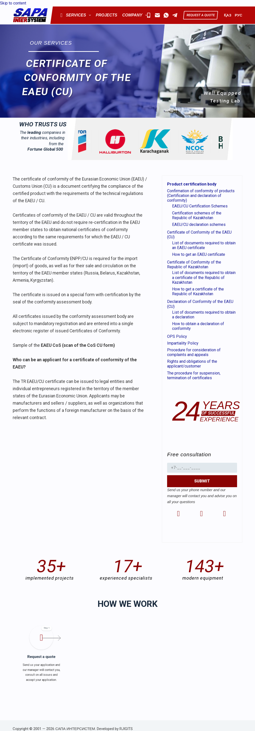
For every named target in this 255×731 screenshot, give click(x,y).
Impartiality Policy (182, 343)
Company (135, 15)
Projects (106, 15)
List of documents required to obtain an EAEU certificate (204, 245)
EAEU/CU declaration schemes (199, 224)
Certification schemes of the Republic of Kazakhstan (196, 215)
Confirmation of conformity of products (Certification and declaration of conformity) (201, 195)
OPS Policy (177, 336)
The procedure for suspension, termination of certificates (193, 375)
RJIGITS (126, 729)
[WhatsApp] (166, 15)
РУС (238, 15)
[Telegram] (174, 15)
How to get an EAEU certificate (198, 254)
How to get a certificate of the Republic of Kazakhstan (198, 291)
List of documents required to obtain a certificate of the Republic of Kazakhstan (204, 277)
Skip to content (13, 3)
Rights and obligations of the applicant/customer (192, 363)
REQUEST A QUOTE (200, 15)
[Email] (157, 15)
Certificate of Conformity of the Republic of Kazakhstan (194, 264)
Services (75, 15)
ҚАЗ (227, 15)
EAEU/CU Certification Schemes (200, 206)
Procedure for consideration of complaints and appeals (194, 352)
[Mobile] (148, 15)
